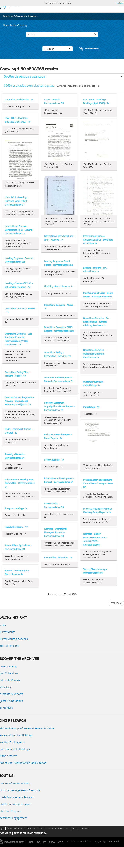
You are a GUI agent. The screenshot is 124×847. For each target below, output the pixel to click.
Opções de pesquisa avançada (24, 76)
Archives (8, 16)
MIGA (52, 842)
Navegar (57, 48)
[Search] (62, 34)
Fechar (119, 3)
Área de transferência (85, 48)
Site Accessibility (34, 828)
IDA (38, 842)
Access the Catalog (26, 16)
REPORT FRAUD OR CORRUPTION (30, 833)
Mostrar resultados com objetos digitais (78, 85)
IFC (44, 842)
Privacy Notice (14, 828)
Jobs (74, 828)
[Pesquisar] (95, 34)
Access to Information (57, 828)
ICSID (60, 842)
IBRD (31, 842)
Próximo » (115, 602)
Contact (84, 828)
